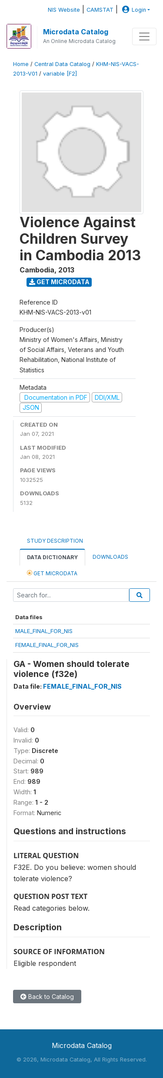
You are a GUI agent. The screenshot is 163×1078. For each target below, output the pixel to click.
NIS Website (64, 10)
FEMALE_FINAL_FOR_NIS (47, 644)
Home (21, 64)
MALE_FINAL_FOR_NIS (44, 630)
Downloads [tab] (110, 557)
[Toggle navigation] (144, 36)
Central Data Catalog (62, 64)
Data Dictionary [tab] (52, 557)
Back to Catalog (47, 996)
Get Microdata (59, 281)
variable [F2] (60, 73)
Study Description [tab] (55, 540)
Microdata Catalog (75, 31)
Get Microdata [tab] (52, 573)
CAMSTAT (99, 10)
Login (133, 10)
